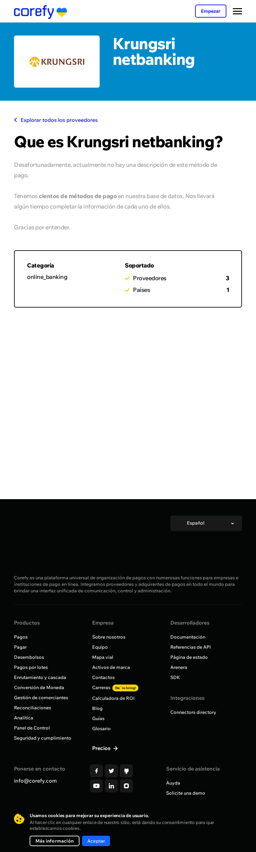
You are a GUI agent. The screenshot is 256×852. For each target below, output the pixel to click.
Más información (55, 841)
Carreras (115, 687)
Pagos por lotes (31, 667)
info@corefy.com (35, 780)
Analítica (23, 718)
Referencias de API (190, 647)
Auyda (173, 783)
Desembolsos (29, 657)
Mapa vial (102, 657)
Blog (97, 708)
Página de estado (189, 657)
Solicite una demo (185, 793)
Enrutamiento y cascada (40, 677)
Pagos (21, 637)
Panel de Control (32, 728)
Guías (98, 718)
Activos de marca (111, 667)
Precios (102, 748)
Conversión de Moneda (39, 687)
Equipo (100, 647)
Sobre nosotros (108, 637)
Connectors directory (193, 712)
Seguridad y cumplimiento (42, 738)
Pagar (20, 647)
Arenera (178, 667)
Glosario (101, 728)
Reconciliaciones (32, 708)
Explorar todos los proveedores (56, 120)
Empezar (210, 11)
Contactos (103, 677)
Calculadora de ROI (113, 698)
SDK (175, 677)
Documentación (187, 637)
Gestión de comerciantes (41, 697)
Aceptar (96, 841)
